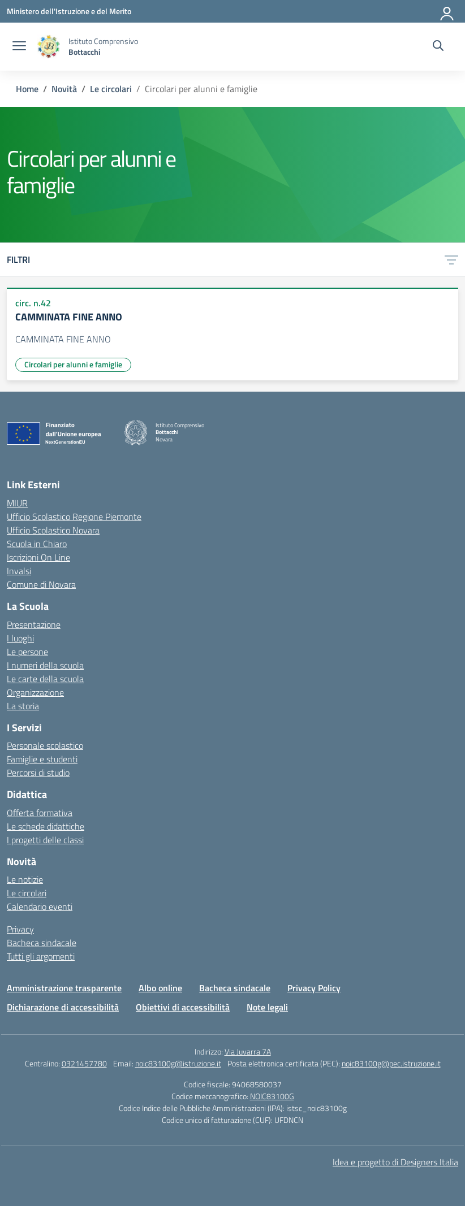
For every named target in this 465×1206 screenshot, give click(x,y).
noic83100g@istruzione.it (178, 1063)
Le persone (27, 651)
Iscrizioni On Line (38, 557)
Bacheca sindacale (41, 942)
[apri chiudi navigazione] (19, 47)
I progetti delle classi (45, 840)
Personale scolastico (45, 745)
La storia (23, 706)
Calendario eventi (39, 906)
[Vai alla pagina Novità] (64, 89)
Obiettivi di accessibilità (183, 1007)
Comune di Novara (41, 584)
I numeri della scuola (45, 665)
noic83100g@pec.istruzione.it (391, 1063)
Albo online (160, 988)
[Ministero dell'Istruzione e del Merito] (69, 11)
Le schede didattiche (45, 826)
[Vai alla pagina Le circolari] (111, 89)
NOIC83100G (272, 1096)
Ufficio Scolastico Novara (53, 530)
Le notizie (25, 879)
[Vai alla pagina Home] (27, 89)
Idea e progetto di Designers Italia (395, 1162)
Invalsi (19, 571)
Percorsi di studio (38, 772)
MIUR (17, 503)
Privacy (20, 929)
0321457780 (84, 1063)
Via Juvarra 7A (248, 1051)
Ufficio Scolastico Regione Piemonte (74, 516)
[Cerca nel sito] (438, 47)
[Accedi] (447, 11)
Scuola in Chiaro (37, 543)
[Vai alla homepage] (48, 46)
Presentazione (34, 624)
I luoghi (20, 638)
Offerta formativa (39, 812)
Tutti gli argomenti (41, 956)
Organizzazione (35, 692)
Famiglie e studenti (42, 759)
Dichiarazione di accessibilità (63, 1007)
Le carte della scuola (45, 679)
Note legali (267, 1007)
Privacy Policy (314, 988)
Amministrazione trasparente (64, 988)
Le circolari (26, 893)
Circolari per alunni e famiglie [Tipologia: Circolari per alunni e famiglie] (73, 364)
